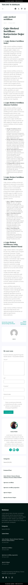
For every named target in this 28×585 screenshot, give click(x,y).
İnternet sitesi (7, 394)
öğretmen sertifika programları (11, 487)
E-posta (6, 386)
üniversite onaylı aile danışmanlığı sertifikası (8, 322)
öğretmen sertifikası (9, 482)
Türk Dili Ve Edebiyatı (11, 4)
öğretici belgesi (7, 492)
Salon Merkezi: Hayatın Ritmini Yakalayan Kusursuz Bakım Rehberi (13, 476)
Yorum (6, 359)
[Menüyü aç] (3, 9)
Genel (5, 462)
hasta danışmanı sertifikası (23, 323)
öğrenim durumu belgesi (10, 497)
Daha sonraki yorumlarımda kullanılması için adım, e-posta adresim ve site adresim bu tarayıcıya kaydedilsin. (13, 405)
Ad (5, 378)
